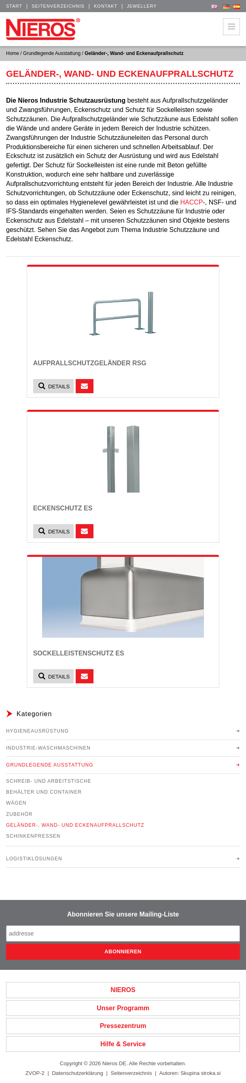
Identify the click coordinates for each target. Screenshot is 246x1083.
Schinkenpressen (33, 836)
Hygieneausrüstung (37, 731)
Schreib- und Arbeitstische (48, 781)
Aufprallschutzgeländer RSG (89, 363)
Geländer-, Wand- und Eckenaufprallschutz (75, 825)
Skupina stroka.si (200, 1073)
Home (12, 53)
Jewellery (142, 6)
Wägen (16, 803)
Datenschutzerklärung (77, 1073)
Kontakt (105, 6)
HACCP (191, 202)
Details (53, 386)
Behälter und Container (44, 792)
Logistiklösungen (34, 859)
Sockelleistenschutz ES (78, 653)
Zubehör (19, 814)
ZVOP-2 (35, 1073)
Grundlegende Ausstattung (52, 53)
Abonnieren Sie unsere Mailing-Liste (123, 914)
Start (14, 6)
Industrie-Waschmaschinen (48, 748)
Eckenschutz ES (63, 508)
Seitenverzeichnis (58, 6)
